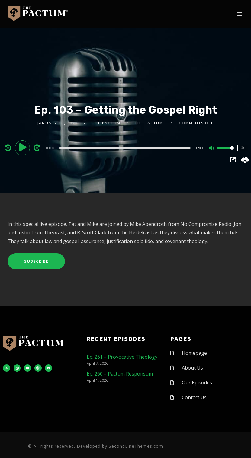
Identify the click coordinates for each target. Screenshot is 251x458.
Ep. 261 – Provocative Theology (122, 357)
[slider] (124, 148)
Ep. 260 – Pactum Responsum (120, 373)
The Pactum (106, 123)
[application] (125, 148)
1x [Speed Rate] (243, 147)
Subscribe (36, 261)
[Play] (23, 148)
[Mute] (212, 149)
